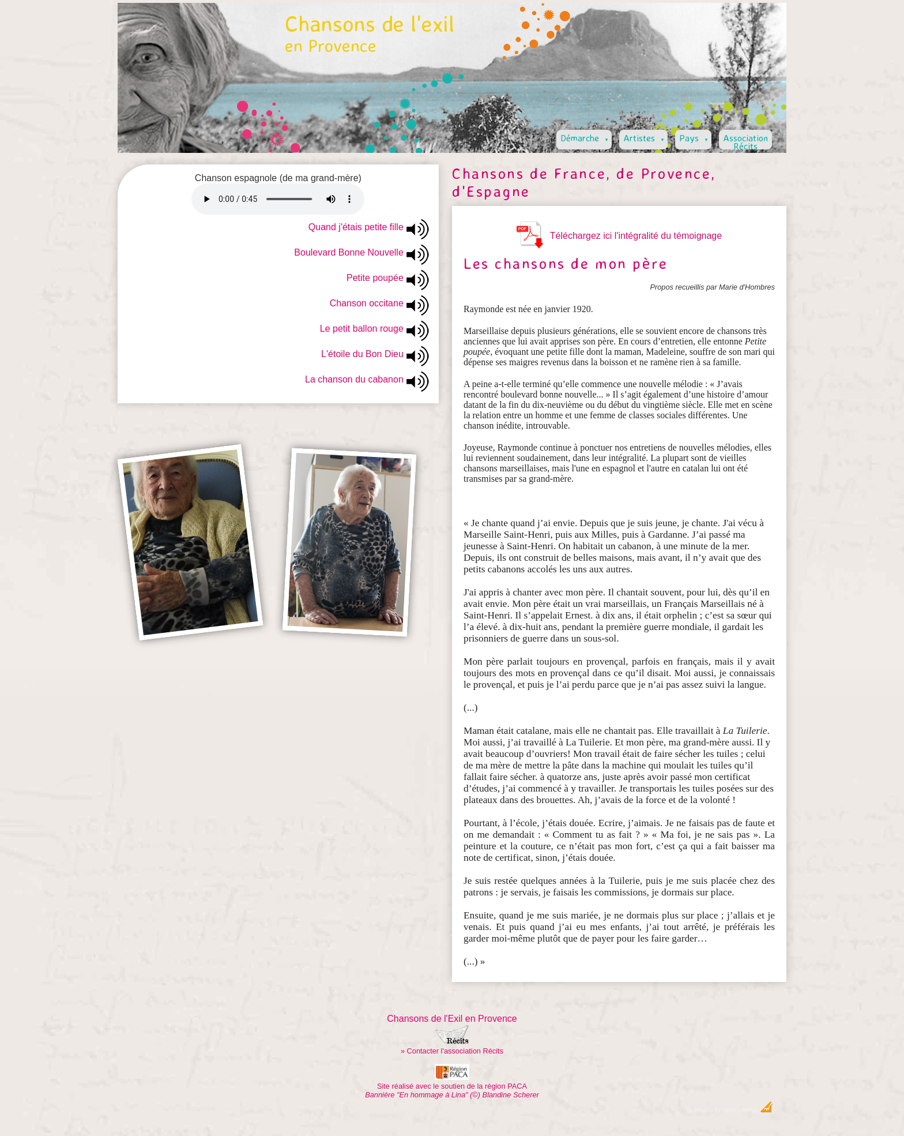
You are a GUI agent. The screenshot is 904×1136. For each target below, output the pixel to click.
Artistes (644, 137)
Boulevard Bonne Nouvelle (348, 252)
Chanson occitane (367, 303)
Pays (694, 137)
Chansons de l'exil (369, 33)
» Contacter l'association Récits (452, 1051)
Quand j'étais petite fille (356, 227)
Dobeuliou (700, 1110)
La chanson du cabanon (354, 379)
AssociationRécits (745, 140)
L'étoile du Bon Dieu (362, 354)
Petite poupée (375, 278)
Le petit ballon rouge (362, 328)
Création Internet (744, 1110)
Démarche (585, 137)
